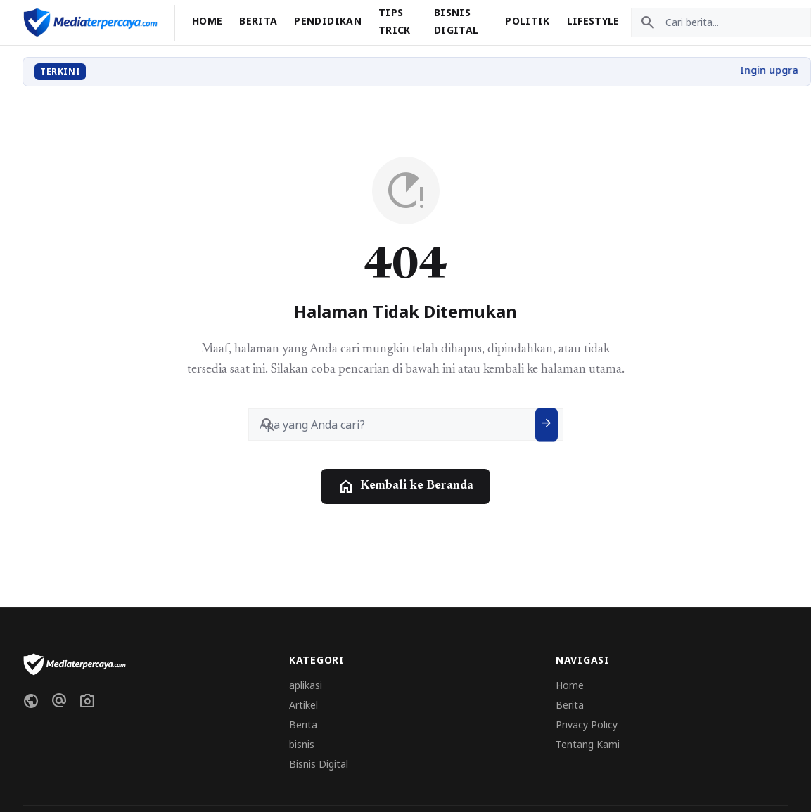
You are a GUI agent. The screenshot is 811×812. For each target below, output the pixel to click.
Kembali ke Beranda (405, 486)
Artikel (303, 704)
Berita (258, 20)
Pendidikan (328, 20)
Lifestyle (593, 20)
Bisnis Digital (318, 764)
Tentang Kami (588, 744)
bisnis (301, 744)
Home (207, 20)
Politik (527, 20)
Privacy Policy (587, 724)
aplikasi (305, 685)
